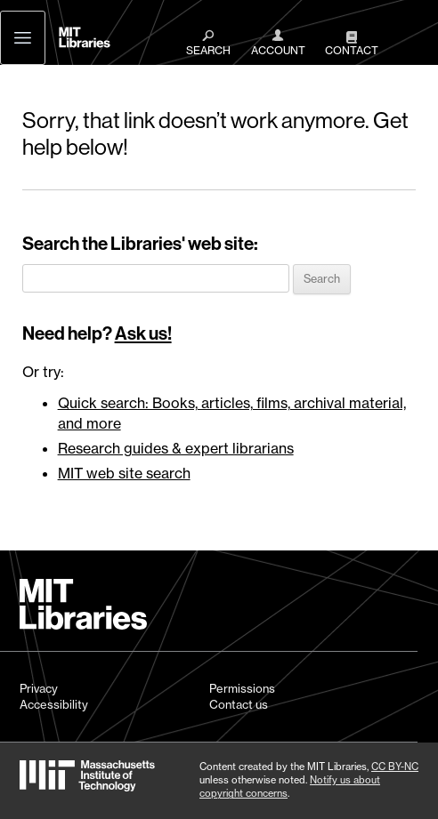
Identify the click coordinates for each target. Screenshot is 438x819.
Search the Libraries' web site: (140, 243)
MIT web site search (124, 473)
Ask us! (143, 333)
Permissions (242, 688)
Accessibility (54, 704)
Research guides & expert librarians (176, 448)
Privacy (39, 688)
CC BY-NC (394, 766)
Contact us (238, 704)
